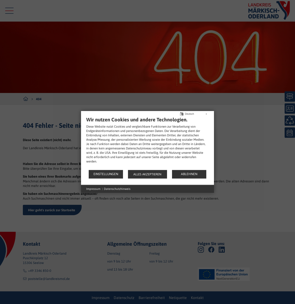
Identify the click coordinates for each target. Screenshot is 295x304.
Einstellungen (105, 174)
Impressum (93, 188)
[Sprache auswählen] (181, 113)
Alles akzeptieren (147, 174)
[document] (147, 143)
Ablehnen (189, 174)
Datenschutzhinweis (117, 188)
